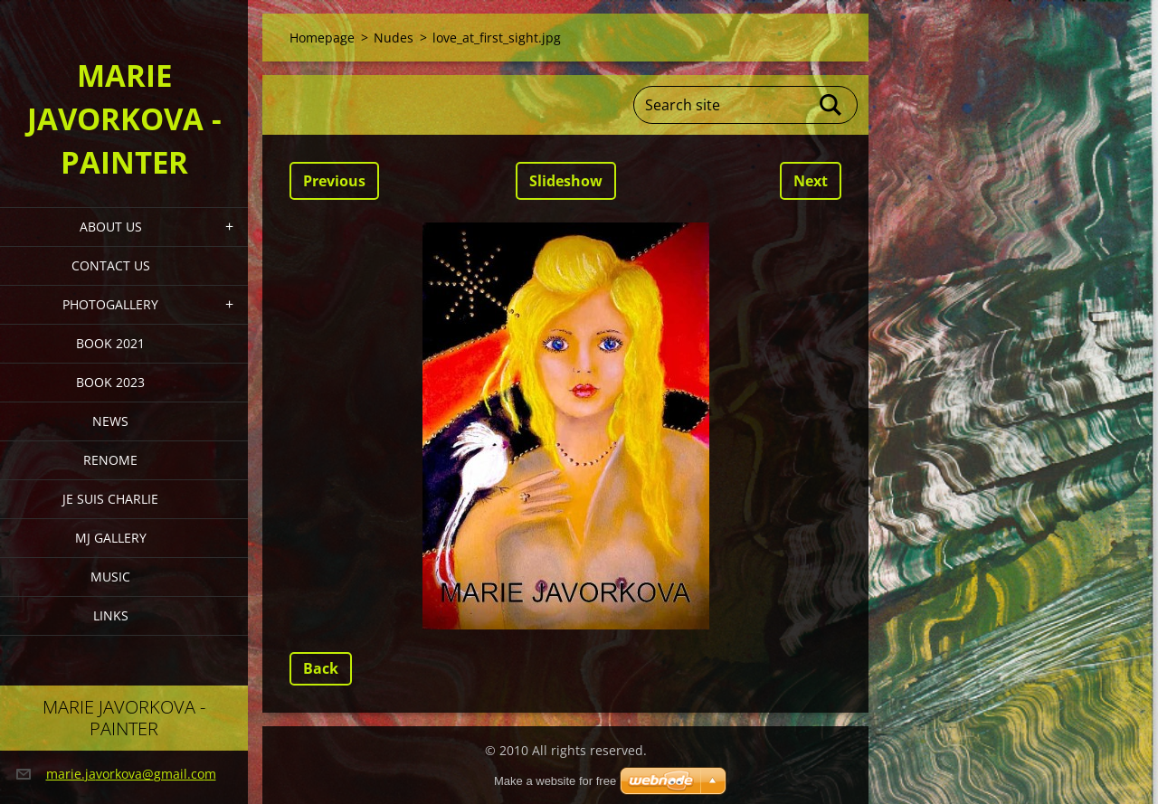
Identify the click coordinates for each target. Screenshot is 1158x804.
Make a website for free (555, 781)
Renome (110, 459)
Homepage (322, 37)
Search (831, 104)
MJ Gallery (111, 537)
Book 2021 (110, 343)
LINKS (110, 615)
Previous (334, 181)
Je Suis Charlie (110, 498)
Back (320, 668)
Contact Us (110, 265)
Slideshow (566, 181)
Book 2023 (110, 382)
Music (110, 576)
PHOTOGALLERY (110, 304)
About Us (111, 226)
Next (810, 181)
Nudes (393, 37)
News (110, 421)
